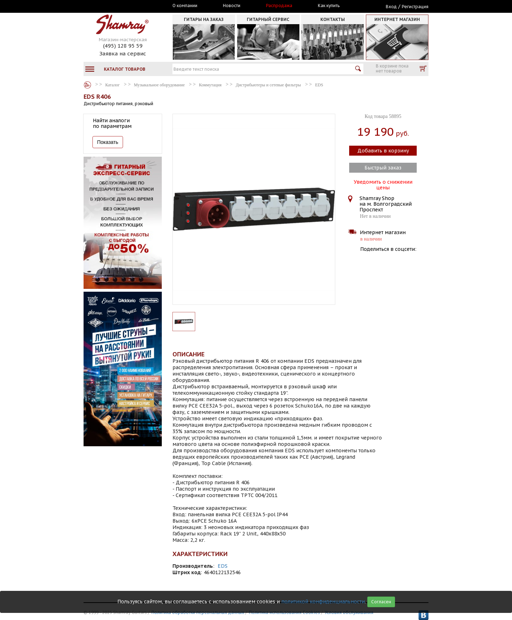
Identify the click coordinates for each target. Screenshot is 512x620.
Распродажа (279, 5)
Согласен (381, 601)
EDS (223, 566)
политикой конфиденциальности (323, 601)
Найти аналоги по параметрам (112, 123)
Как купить (329, 5)
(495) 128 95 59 (123, 45)
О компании (184, 5)
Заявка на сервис (122, 53)
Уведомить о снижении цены (383, 184)
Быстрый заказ (382, 168)
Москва (116, 6)
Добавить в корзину (383, 150)
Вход (391, 6)
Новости (231, 5)
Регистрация (415, 6)
